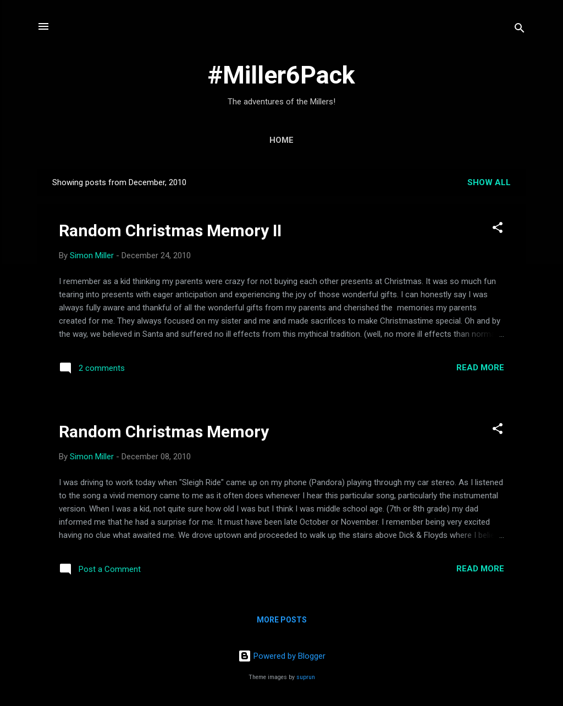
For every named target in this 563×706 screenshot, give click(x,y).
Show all (489, 182)
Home (281, 140)
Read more (480, 368)
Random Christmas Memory (164, 431)
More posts (282, 619)
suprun (305, 677)
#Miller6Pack (281, 75)
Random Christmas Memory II (170, 230)
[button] (497, 229)
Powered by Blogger (281, 656)
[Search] (519, 30)
